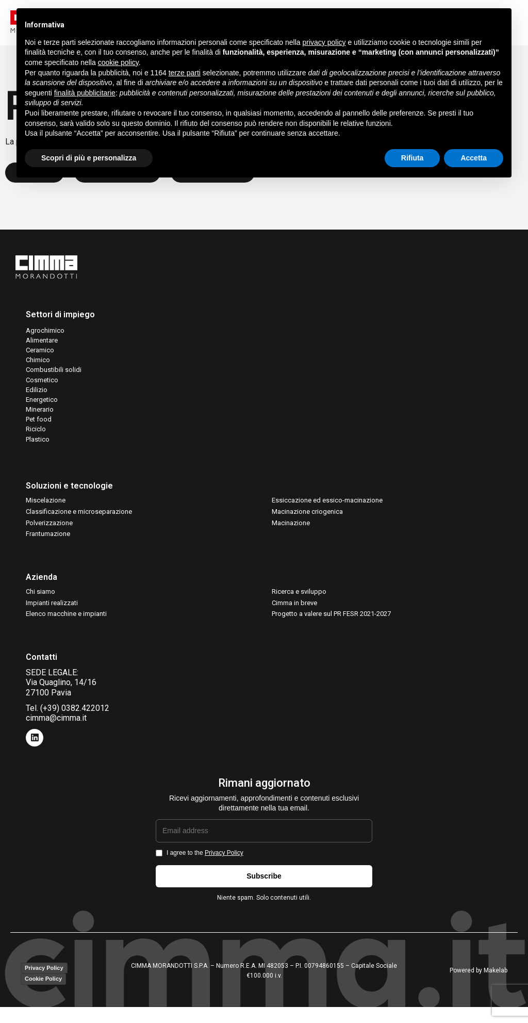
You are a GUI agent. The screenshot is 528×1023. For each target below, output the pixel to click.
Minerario (40, 415)
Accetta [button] (473, 158)
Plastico (38, 444)
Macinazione (291, 528)
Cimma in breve (294, 608)
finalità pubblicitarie (85, 93)
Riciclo (36, 435)
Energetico (42, 405)
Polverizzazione (49, 528)
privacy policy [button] (324, 42)
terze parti (185, 73)
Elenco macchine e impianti (66, 619)
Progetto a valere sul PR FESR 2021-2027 (331, 619)
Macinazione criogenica (307, 517)
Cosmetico (42, 385)
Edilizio (36, 395)
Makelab (495, 976)
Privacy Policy (224, 858)
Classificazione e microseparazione (79, 517)
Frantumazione (48, 539)
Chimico (38, 365)
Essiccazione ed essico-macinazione (327, 506)
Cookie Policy (43, 984)
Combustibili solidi (53, 375)
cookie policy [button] (118, 62)
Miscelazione (45, 506)
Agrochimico (45, 335)
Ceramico (40, 356)
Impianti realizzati (52, 608)
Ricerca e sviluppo (299, 597)
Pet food (39, 425)
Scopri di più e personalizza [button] (88, 158)
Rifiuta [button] (412, 158)
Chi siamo (40, 597)
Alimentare (42, 346)
